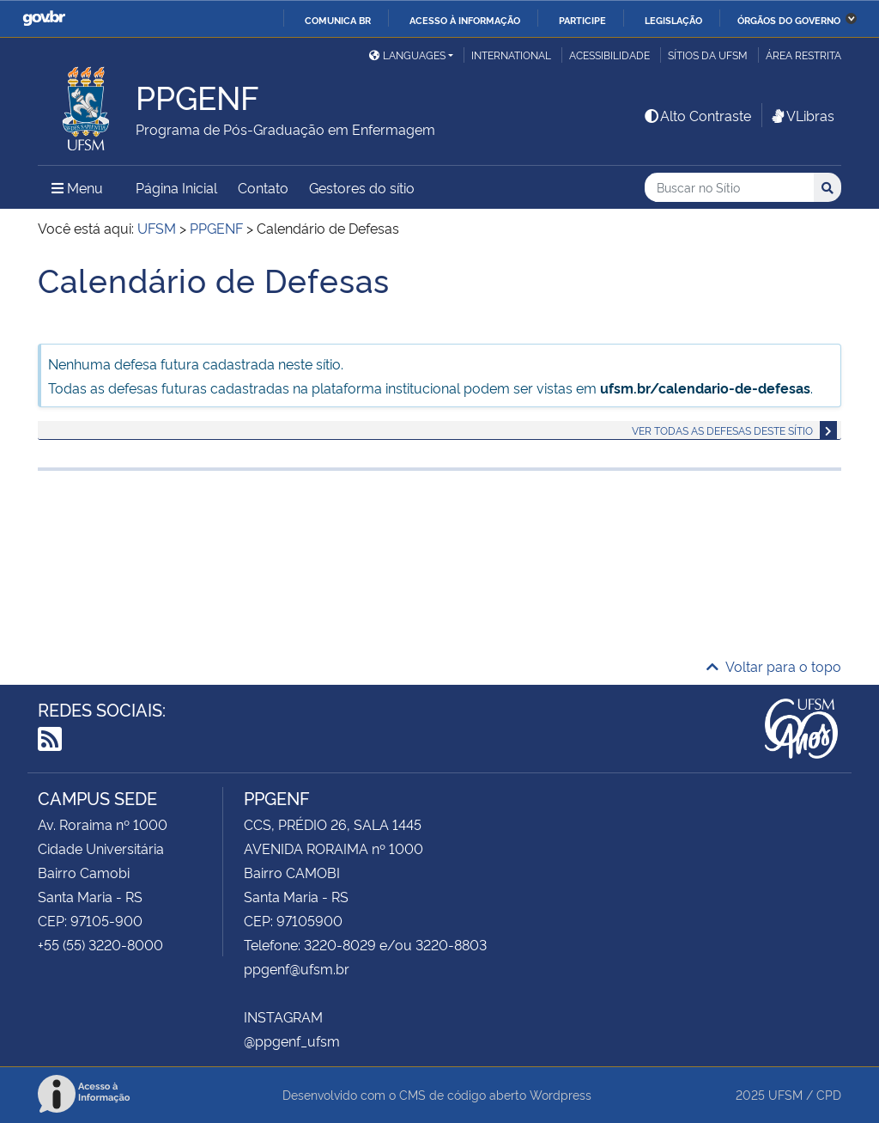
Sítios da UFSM (708, 54)
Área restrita (803, 54)
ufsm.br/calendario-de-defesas (705, 387)
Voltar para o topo (773, 665)
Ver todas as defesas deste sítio (722, 430)
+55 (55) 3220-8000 (100, 944)
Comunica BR (338, 20)
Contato (263, 187)
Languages (407, 54)
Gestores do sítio (362, 187)
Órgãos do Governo (788, 20)
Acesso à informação (464, 20)
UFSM (785, 1094)
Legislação (673, 20)
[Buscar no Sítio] (729, 188)
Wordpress (560, 1094)
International (511, 54)
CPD (828, 1094)
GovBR (43, 18)
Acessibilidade (609, 54)
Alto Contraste (697, 115)
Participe (582, 20)
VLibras (801, 115)
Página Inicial (176, 187)
